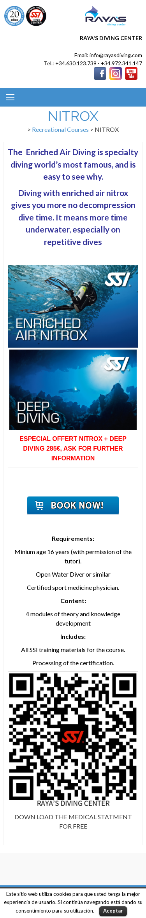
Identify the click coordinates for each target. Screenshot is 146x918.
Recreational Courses (60, 129)
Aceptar (113, 911)
